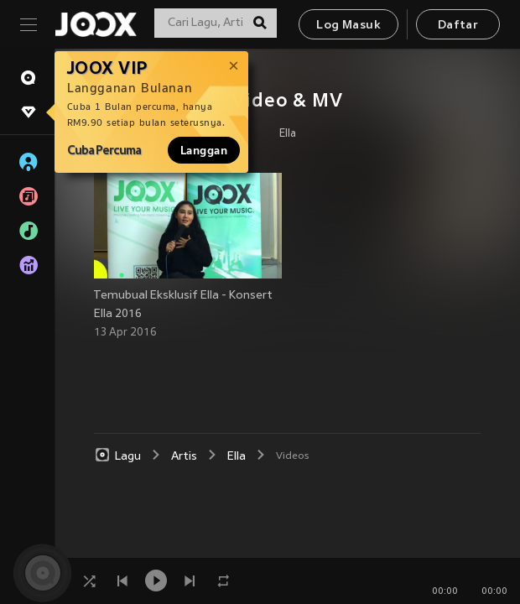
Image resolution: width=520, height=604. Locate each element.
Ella (287, 134)
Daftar (458, 25)
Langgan (203, 150)
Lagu (117, 455)
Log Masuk (348, 25)
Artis (184, 456)
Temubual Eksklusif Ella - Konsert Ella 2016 (183, 304)
